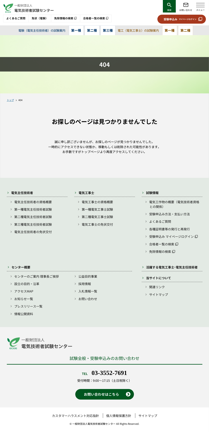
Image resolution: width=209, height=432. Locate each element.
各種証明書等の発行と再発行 (169, 229)
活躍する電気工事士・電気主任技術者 (172, 267)
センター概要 (21, 267)
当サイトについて (158, 277)
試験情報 (152, 192)
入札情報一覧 (87, 291)
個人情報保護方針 (118, 415)
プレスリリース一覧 (28, 306)
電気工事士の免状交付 (97, 224)
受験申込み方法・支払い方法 (169, 214)
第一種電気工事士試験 (97, 209)
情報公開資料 (23, 313)
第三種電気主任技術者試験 (33, 224)
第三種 (108, 30)
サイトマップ (158, 294)
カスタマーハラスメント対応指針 (75, 415)
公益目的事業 (87, 276)
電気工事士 (86, 192)
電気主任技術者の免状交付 (33, 231)
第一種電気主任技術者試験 (33, 209)
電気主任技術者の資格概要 (33, 201)
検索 (169, 10)
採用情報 (84, 283)
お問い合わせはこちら (101, 394)
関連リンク (157, 286)
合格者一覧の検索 (94, 18)
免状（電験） (40, 18)
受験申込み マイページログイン (171, 236)
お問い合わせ (185, 10)
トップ (10, 100)
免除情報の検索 (63, 18)
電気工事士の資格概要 (97, 201)
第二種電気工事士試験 (97, 216)
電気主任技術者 (22, 192)
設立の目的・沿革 (26, 283)
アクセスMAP (23, 291)
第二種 (92, 30)
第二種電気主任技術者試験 (33, 216)
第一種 (76, 30)
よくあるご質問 (15, 18)
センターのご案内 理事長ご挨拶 (36, 276)
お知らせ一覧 (23, 298)
